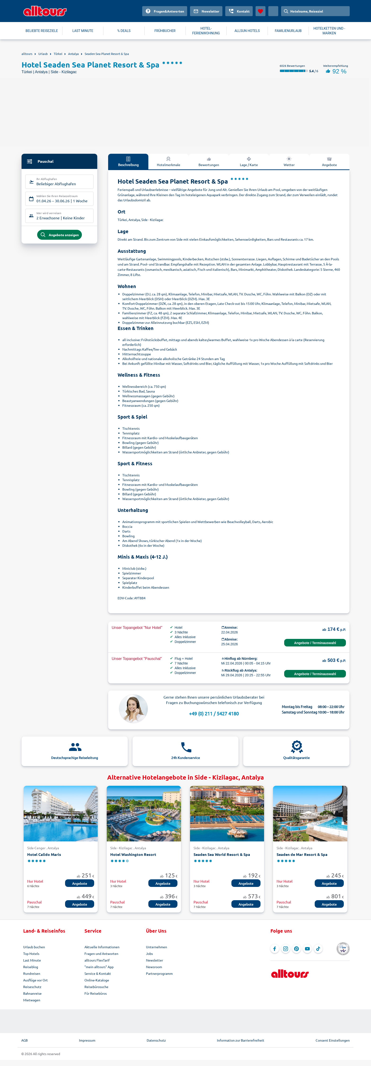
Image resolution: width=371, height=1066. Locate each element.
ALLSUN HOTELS (247, 31)
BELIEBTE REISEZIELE (42, 31)
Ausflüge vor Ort (35, 980)
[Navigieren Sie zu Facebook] (274, 948)
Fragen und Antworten (101, 953)
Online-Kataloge (96, 980)
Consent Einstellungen (333, 1040)
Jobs (149, 953)
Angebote (329, 161)
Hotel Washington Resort (133, 854)
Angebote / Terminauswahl (315, 643)
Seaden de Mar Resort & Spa (302, 854)
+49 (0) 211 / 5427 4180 (214, 713)
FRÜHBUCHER (165, 31)
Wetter (289, 161)
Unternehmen (156, 947)
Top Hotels (31, 953)
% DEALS (124, 31)
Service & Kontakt (97, 973)
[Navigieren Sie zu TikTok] (318, 948)
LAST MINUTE (82, 31)
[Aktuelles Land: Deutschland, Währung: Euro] (273, 11)
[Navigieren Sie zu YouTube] (307, 948)
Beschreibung (128, 161)
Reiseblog (30, 967)
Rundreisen (31, 973)
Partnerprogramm (159, 973)
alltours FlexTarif (97, 960)
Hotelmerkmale (168, 161)
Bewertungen (209, 161)
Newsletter (154, 960)
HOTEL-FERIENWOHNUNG (206, 31)
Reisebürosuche (96, 987)
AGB (24, 1040)
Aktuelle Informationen (101, 947)
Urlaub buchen (34, 947)
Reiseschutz (32, 987)
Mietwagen (31, 1000)
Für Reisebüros (95, 993)
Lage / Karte (249, 161)
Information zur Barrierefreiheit (240, 1040)
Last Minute (32, 960)
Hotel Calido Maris (44, 854)
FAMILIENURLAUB (288, 31)
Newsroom (154, 967)
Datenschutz (156, 1040)
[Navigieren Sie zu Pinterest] (296, 948)
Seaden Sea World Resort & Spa (222, 854)
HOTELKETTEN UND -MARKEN (329, 31)
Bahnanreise (32, 993)
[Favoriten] (260, 11)
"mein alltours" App (99, 967)
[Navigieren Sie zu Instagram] (285, 948)
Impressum (87, 1040)
